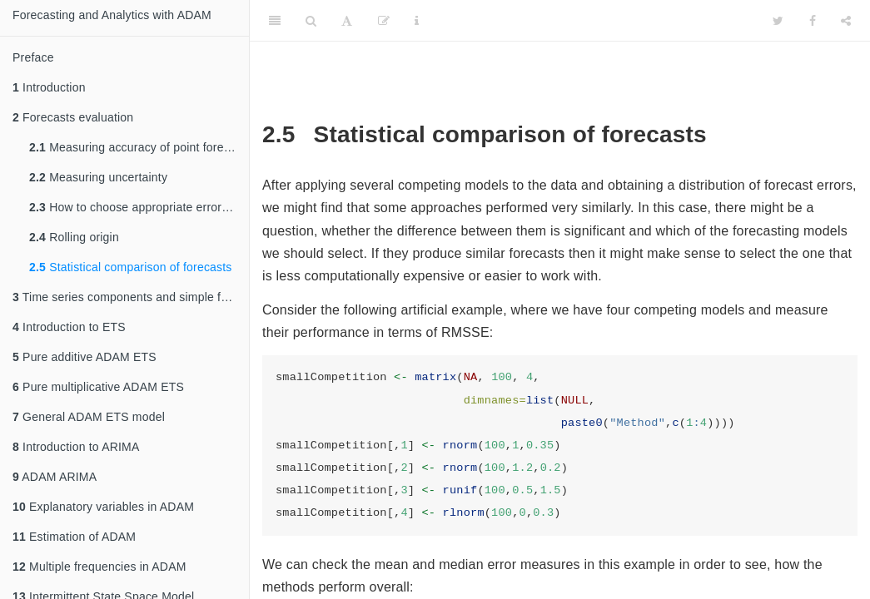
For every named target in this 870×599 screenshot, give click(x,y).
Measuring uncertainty (98, 177)
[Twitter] (778, 21)
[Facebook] (812, 21)
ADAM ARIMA (54, 476)
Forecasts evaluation (72, 117)
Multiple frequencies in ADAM (99, 566)
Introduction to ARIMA (75, 446)
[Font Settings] (347, 21)
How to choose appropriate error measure (139, 207)
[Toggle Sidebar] (274, 21)
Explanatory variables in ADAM (103, 506)
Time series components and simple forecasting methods (130, 297)
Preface (33, 57)
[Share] (845, 21)
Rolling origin (74, 237)
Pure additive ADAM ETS (84, 357)
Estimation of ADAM (74, 536)
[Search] (311, 21)
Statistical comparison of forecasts (130, 267)
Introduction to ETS (69, 327)
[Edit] (383, 21)
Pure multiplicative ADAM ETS (98, 387)
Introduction (49, 87)
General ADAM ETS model (88, 416)
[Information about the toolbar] (416, 21)
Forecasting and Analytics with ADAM (111, 15)
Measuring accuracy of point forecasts (139, 147)
